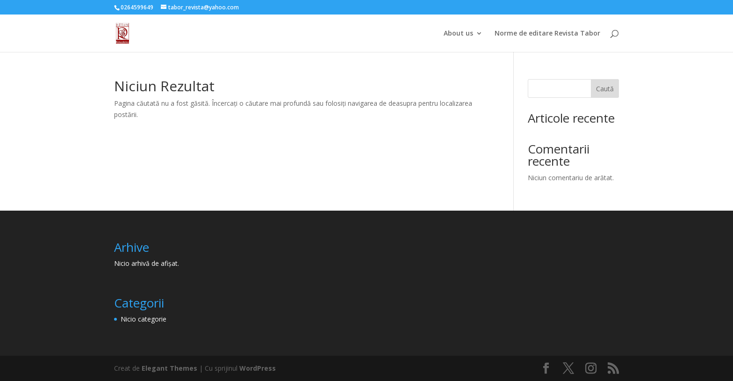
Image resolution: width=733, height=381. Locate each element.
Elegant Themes (169, 368)
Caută (605, 88)
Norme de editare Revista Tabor (547, 33)
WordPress (257, 368)
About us (458, 33)
